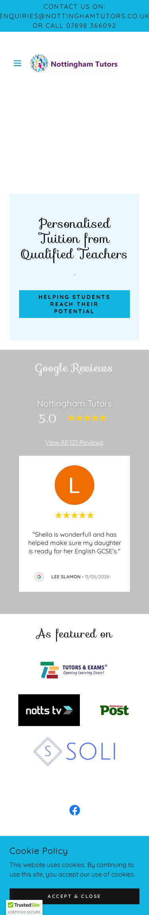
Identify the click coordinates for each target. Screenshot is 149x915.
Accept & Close (74, 896)
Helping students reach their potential (75, 304)
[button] (19, 63)
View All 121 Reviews (74, 442)
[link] (74, 63)
